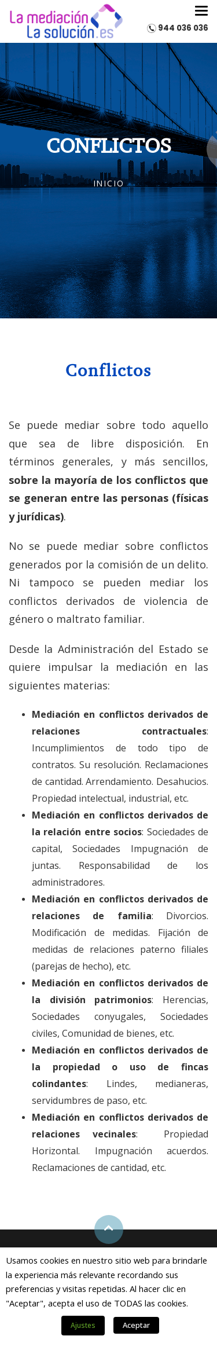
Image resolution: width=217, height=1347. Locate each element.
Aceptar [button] (136, 1325)
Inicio (108, 183)
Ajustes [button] (83, 1325)
